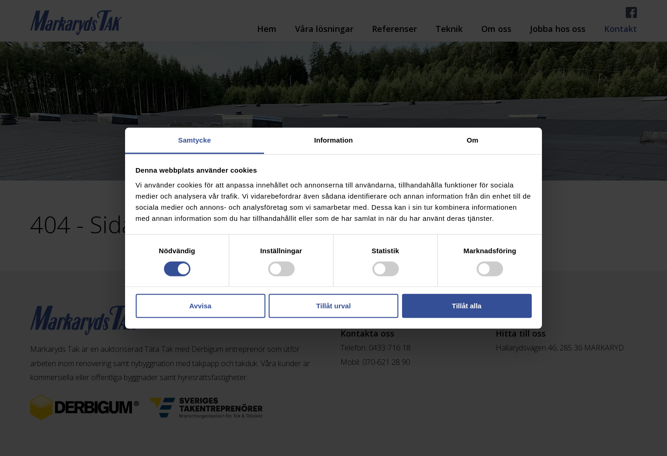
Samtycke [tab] (194, 140)
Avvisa (200, 306)
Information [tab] (333, 140)
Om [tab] (472, 140)
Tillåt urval (333, 306)
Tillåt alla (467, 306)
